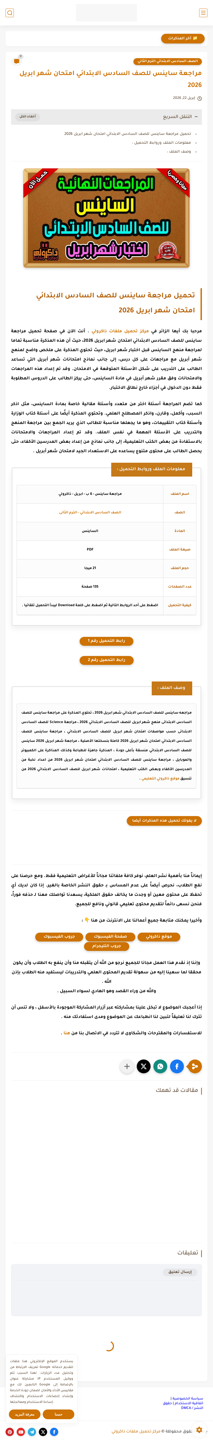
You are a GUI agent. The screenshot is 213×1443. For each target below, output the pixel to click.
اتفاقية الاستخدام (189, 1404)
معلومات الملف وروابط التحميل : (161, 143)
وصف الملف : (179, 152)
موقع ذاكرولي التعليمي (160, 779)
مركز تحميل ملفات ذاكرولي (120, 331)
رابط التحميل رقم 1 (106, 641)
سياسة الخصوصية (188, 1399)
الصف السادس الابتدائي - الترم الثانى (90, 513)
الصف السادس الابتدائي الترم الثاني (168, 61)
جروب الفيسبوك (59, 937)
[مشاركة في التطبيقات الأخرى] (127, 1066)
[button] (177, 1066)
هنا (67, 1033)
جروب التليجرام (106, 946)
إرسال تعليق (180, 1272)
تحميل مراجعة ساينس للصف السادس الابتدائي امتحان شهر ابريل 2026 (127, 134)
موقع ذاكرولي (159, 937)
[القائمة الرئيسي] (203, 13)
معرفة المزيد (25, 1414)
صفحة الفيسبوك (110, 937)
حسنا (58, 1414)
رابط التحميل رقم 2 (106, 660)
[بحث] (10, 13)
